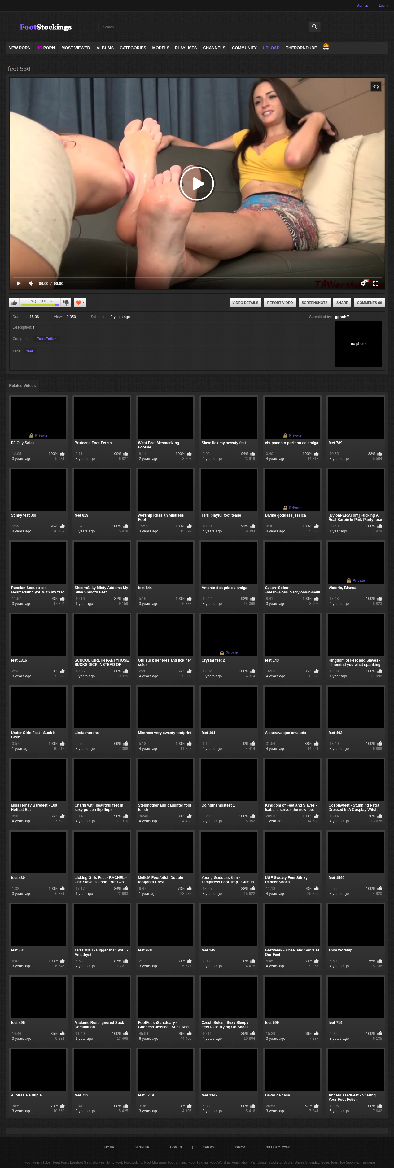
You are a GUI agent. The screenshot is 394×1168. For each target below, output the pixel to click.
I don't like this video (65, 302)
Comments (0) (369, 302)
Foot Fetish (47, 339)
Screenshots (315, 302)
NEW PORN (19, 48)
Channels (214, 48)
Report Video (280, 302)
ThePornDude (301, 48)
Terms (209, 1147)
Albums (105, 48)
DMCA (240, 1147)
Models (161, 48)
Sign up (362, 5)
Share (342, 302)
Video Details (246, 302)
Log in (383, 5)
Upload (271, 48)
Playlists (186, 48)
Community (244, 48)
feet (30, 351)
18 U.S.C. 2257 (278, 1147)
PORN (45, 48)
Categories (133, 48)
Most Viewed (75, 48)
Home (109, 1147)
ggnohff (342, 317)
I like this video (14, 302)
